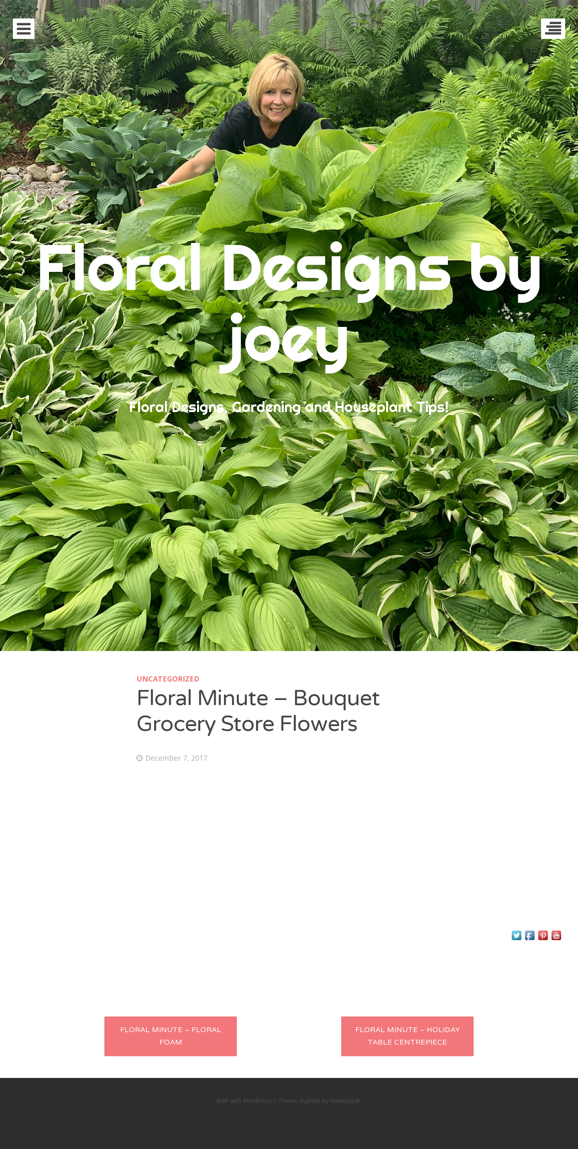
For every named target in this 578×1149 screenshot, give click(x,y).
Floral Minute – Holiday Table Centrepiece (407, 1036)
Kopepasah (345, 1100)
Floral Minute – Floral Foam (170, 1036)
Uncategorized (167, 679)
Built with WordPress (244, 1100)
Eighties (310, 1100)
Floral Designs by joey (289, 302)
